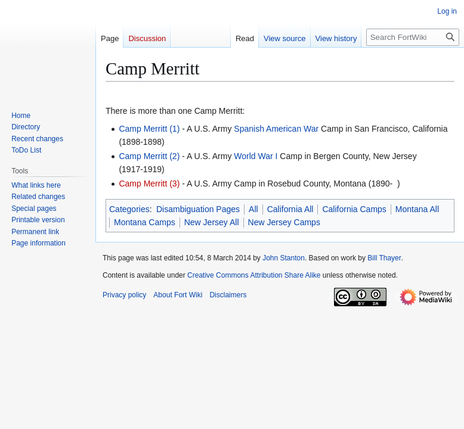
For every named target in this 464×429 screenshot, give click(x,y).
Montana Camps (144, 222)
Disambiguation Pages (198, 209)
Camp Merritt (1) (149, 128)
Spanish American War (276, 128)
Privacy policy (124, 295)
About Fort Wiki (177, 295)
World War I (255, 156)
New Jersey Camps (284, 222)
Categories (129, 209)
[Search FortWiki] (412, 37)
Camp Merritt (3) (149, 183)
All (253, 209)
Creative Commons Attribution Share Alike (253, 275)
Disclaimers (227, 295)
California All (290, 209)
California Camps (354, 209)
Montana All (417, 209)
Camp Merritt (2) (149, 156)
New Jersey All (211, 222)
